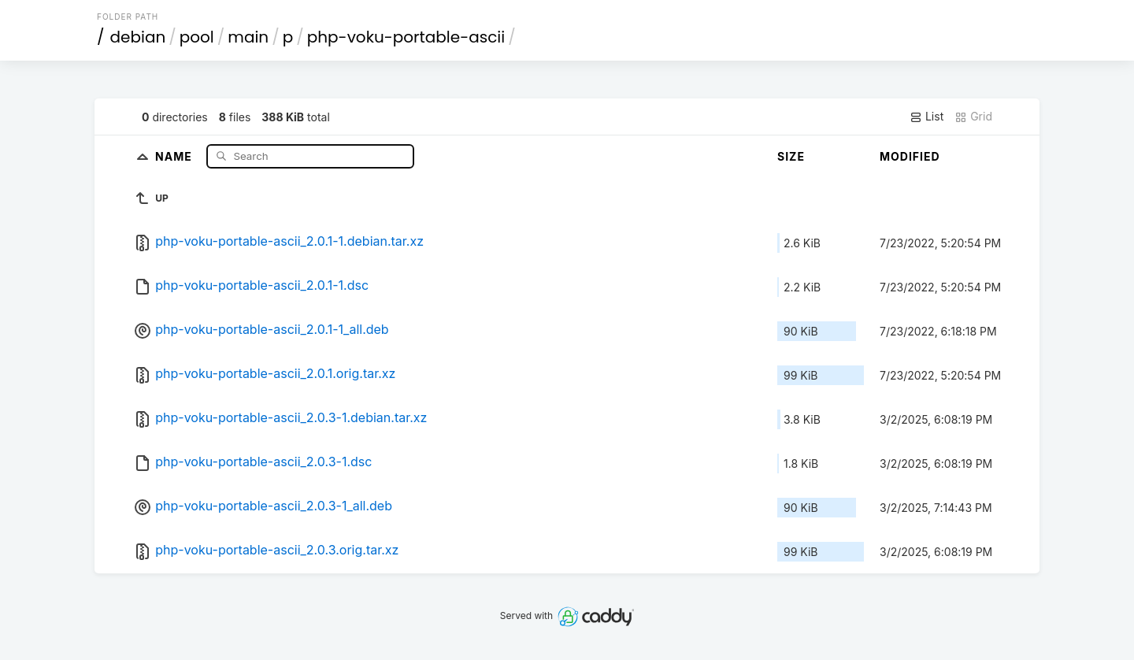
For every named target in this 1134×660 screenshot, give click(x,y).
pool (197, 37)
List (926, 116)
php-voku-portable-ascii (406, 37)
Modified (910, 156)
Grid (973, 116)
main (248, 37)
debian (138, 37)
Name (175, 155)
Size (791, 156)
